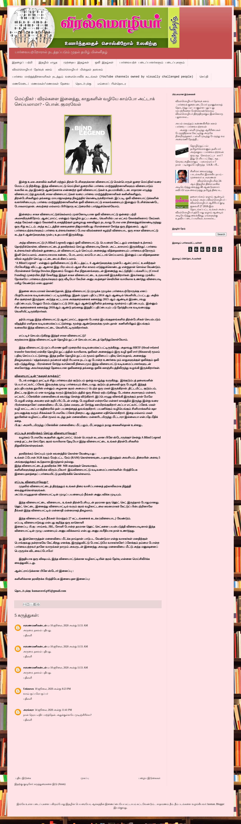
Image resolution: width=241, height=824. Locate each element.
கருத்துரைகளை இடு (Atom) (49, 784)
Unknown (28, 688)
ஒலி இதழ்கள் (104, 62)
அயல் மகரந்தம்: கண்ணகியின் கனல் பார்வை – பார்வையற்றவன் (196, 125)
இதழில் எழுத (48, 62)
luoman (211, 804)
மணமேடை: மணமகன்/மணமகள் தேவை (40, 84)
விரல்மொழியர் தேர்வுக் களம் (32, 69)
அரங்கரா (28, 710)
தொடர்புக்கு (83, 84)
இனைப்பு (20, 526)
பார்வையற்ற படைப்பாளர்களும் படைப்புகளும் (151, 62)
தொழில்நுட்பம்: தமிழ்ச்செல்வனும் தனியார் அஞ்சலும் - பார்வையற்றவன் (207, 149)
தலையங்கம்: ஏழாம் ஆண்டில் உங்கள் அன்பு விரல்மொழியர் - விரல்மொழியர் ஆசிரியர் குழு (208, 199)
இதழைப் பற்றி (22, 62)
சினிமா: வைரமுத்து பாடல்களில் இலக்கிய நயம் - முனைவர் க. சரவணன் (206, 174)
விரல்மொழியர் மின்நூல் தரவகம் (80, 69)
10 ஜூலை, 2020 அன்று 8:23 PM (53, 688)
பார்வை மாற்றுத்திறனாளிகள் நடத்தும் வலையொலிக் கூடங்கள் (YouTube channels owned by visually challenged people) (102, 76)
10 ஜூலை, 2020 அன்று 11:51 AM (69, 625)
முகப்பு (85, 778)
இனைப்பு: (83, 578)
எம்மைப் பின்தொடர (111, 84)
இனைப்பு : (66, 570)
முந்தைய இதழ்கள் (76, 62)
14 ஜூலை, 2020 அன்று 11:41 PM (53, 710)
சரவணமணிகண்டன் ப (36, 625)
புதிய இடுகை (23, 778)
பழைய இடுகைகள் (150, 778)
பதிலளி (27, 635)
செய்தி (204, 76)
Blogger (220, 804)
